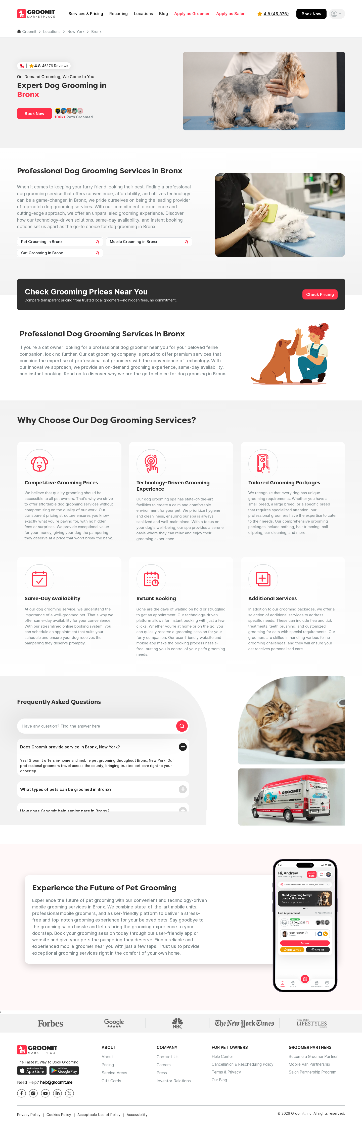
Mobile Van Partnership (313, 1065)
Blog (163, 13)
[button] (337, 14)
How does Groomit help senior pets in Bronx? (65, 810)
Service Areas (114, 1073)
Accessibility (137, 1115)
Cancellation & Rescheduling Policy (244, 1065)
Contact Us (167, 1057)
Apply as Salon (231, 13)
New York (75, 31)
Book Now (311, 13)
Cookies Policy (59, 1115)
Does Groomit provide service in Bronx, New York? (70, 746)
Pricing (108, 1065)
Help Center (223, 1057)
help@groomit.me (56, 1082)
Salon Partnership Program (317, 1073)
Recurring (118, 13)
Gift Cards (111, 1081)
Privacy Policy (28, 1115)
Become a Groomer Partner (317, 1057)
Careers (164, 1065)
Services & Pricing (86, 13)
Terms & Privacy (227, 1073)
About (107, 1057)
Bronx (96, 31)
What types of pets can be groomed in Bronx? (66, 789)
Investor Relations (174, 1081)
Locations (143, 13)
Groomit (29, 31)
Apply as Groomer (192, 13)
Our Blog (220, 1081)
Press (162, 1073)
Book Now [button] (34, 113)
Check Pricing (320, 294)
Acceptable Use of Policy (98, 1115)
